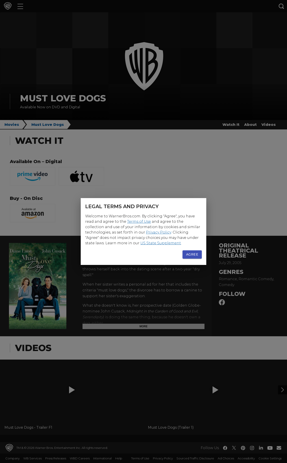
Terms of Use (139, 221)
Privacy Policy (158, 232)
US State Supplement (160, 243)
